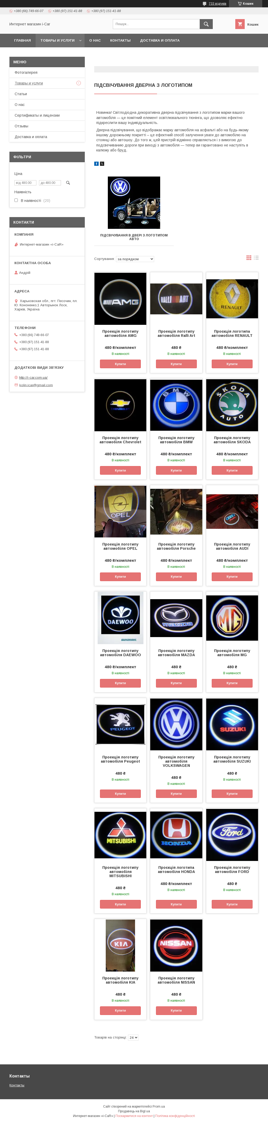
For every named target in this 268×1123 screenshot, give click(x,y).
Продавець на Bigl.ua (134, 1111)
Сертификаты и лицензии (37, 115)
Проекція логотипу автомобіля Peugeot (120, 759)
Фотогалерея (26, 72)
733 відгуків (217, 3)
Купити (120, 364)
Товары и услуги (57, 40)
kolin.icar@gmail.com (36, 385)
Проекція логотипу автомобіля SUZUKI (232, 759)
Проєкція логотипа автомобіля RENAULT (232, 333)
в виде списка (256, 259)
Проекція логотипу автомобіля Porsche (176, 546)
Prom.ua (159, 1106)
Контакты (120, 40)
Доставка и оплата (160, 40)
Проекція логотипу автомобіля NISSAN (176, 980)
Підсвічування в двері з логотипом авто (134, 237)
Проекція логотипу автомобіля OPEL (120, 546)
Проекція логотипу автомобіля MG (232, 653)
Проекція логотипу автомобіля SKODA (232, 440)
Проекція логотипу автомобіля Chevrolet (120, 440)
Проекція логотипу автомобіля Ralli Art (176, 333)
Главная (22, 40)
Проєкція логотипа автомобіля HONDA (176, 869)
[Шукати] (206, 24)
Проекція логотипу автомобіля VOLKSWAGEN (176, 761)
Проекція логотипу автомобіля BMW (176, 440)
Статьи (21, 94)
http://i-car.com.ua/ (33, 377)
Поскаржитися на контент (134, 1116)
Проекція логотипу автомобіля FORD (232, 869)
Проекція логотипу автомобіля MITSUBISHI (120, 871)
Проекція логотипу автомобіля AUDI (232, 546)
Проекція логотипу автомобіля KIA (120, 980)
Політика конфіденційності (175, 1116)
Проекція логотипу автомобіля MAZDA (176, 653)
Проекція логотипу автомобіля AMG (120, 333)
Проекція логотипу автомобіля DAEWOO (120, 653)
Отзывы (21, 126)
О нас (95, 40)
